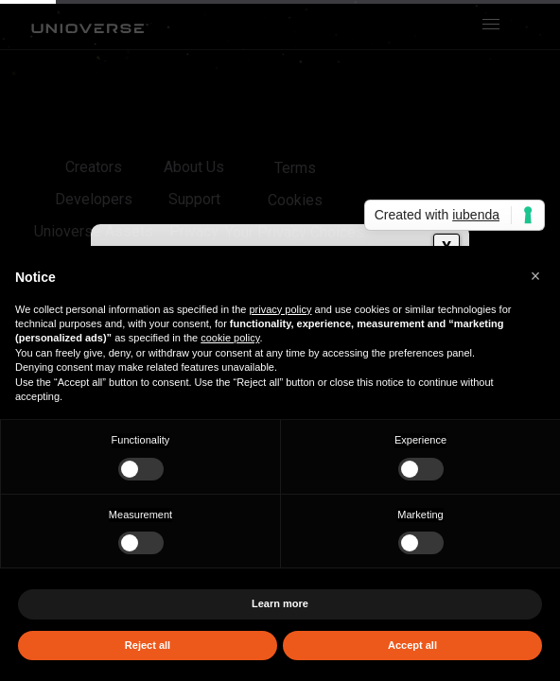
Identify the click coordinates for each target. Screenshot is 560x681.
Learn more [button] (280, 603)
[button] (535, 276)
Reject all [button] (147, 645)
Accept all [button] (412, 645)
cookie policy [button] (230, 337)
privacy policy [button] (280, 309)
